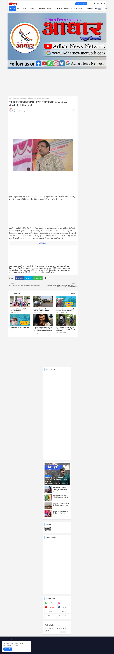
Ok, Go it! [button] (8, 649)
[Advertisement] (57, 81)
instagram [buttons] (64, 602)
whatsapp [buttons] (51, 602)
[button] (99, 9)
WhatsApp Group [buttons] (63, 615)
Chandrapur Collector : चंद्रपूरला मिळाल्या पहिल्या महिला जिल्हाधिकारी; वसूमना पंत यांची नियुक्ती (61, 489)
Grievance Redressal (77, 8)
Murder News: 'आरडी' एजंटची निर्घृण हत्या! (20, 328)
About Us (66, 8)
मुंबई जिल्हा (16, 98)
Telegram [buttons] (50, 615)
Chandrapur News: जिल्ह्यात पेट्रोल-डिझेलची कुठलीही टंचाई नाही (60, 496)
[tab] (12, 8)
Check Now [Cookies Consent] (13, 645)
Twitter (29, 278)
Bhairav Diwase (22, 8)
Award (32, 8)
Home (14, 8)
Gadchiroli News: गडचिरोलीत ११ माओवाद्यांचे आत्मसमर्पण (19, 309)
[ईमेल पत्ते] (52, 632)
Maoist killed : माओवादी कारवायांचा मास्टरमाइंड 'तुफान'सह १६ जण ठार (65, 309)
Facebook (20, 278)
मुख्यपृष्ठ (11, 98)
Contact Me (58, 8)
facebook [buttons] (64, 607)
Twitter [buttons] (50, 611)
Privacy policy (89, 8)
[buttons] (91, 3)
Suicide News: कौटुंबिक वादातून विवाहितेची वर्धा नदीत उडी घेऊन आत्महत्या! (60, 513)
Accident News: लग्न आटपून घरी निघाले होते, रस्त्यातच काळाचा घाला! (61, 504)
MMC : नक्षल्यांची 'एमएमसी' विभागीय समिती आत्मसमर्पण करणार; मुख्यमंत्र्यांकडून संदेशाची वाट (65, 329)
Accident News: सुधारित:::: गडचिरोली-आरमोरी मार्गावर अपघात (41, 309)
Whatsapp (39, 278)
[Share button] (45, 278)
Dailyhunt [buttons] (63, 611)
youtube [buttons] (52, 607)
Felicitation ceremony (44, 8)
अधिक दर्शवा (73, 293)
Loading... (43, 243)
